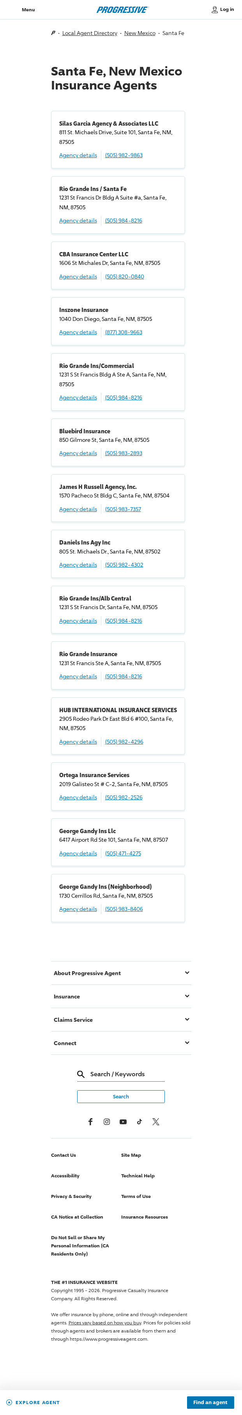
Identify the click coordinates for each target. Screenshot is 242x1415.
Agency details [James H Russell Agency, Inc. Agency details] (78, 509)
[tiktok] (139, 1122)
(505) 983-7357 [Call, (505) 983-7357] (123, 509)
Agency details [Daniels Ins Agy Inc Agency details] (78, 564)
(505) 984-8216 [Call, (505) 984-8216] (123, 220)
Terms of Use (136, 1196)
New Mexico (139, 33)
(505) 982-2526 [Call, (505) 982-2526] (124, 797)
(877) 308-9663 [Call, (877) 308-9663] (123, 332)
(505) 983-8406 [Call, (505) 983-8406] (124, 908)
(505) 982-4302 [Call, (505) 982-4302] (124, 564)
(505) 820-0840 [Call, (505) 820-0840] (124, 276)
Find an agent (210, 1402)
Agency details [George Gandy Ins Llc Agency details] (78, 853)
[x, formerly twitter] (156, 1122)
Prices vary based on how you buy (105, 1323)
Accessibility (65, 1176)
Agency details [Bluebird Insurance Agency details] (78, 453)
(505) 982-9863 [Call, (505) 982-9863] (124, 155)
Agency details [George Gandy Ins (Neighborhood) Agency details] (78, 908)
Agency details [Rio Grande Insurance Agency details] (78, 676)
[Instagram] (107, 1122)
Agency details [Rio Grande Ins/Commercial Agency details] (78, 397)
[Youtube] (123, 1122)
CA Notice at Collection (77, 1217)
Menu (28, 9)
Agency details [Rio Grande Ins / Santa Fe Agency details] (78, 220)
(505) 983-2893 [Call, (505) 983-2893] (123, 453)
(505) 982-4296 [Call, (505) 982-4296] (124, 741)
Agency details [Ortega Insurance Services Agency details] (78, 797)
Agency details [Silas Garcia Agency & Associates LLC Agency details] (78, 155)
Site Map (131, 1155)
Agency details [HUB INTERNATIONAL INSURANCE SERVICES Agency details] (78, 741)
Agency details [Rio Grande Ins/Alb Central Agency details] (78, 620)
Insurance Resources (144, 1217)
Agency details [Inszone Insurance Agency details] (78, 332)
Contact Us (63, 1155)
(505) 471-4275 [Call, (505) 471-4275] (123, 853)
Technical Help (138, 1176)
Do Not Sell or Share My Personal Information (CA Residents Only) (80, 1246)
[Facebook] (90, 1122)
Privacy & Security (71, 1196)
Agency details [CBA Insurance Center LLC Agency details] (78, 276)
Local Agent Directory (89, 33)
